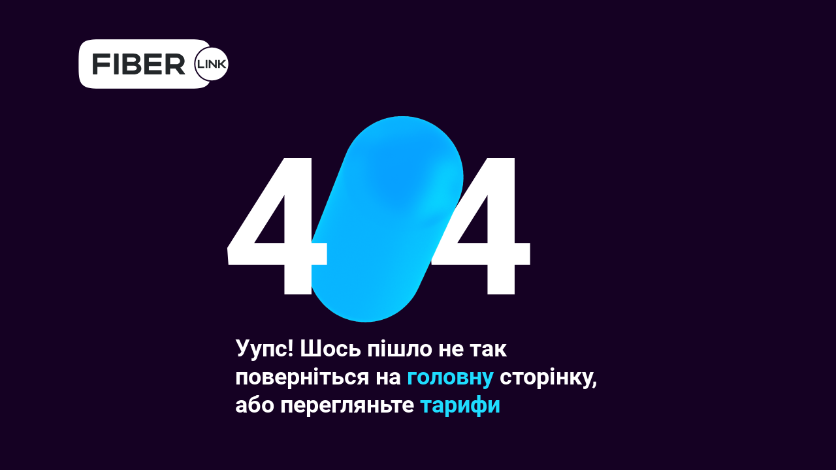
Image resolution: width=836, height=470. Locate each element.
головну (450, 376)
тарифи (460, 404)
